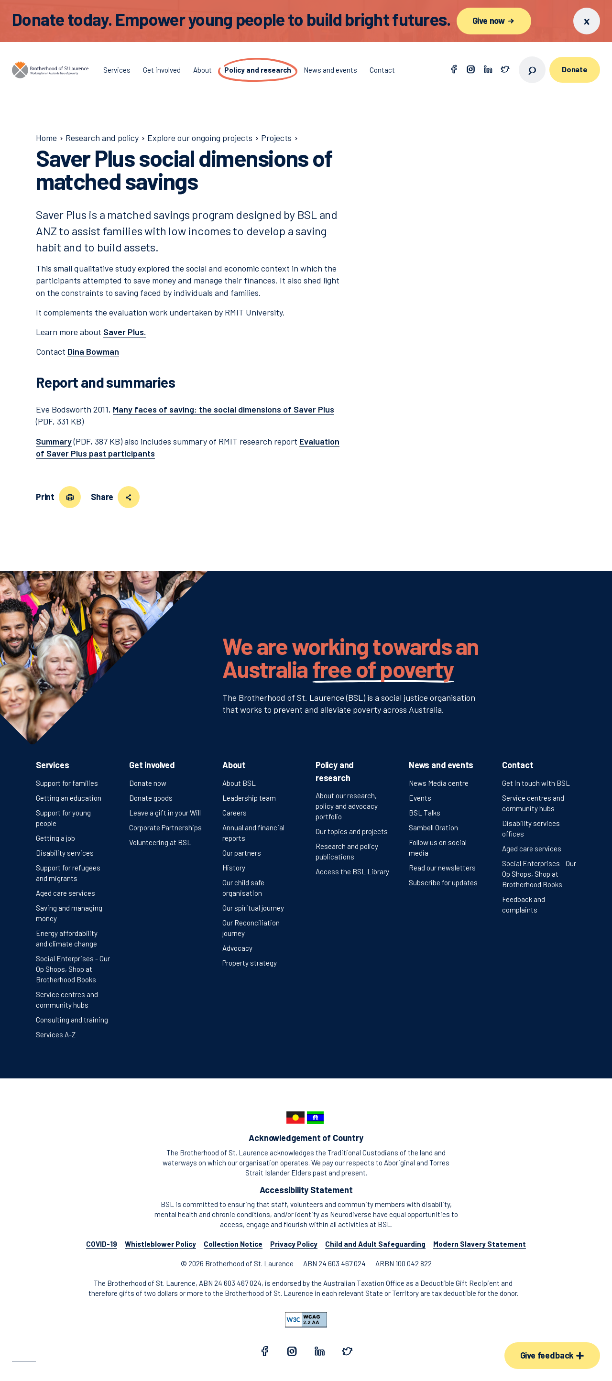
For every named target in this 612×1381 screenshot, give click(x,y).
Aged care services (65, 893)
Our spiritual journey (253, 907)
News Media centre (439, 783)
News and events (441, 765)
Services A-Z (56, 1034)
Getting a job (55, 838)
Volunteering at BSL (160, 842)
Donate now (147, 783)
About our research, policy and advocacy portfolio (347, 806)
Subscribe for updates (443, 882)
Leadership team (249, 798)
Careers (234, 812)
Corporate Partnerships (165, 827)
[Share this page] (129, 497)
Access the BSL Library (352, 871)
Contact (518, 765)
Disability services (65, 852)
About (234, 765)
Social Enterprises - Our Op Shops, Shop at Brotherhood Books (73, 969)
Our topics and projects (352, 831)
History (233, 867)
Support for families (67, 783)
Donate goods (151, 798)
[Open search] (532, 69)
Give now (493, 20)
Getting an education (68, 798)
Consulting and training (72, 1019)
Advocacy (237, 948)
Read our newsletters (442, 867)
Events (420, 798)
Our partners (241, 852)
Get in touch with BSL (536, 783)
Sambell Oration (433, 827)
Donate (575, 69)
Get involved (152, 765)
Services (52, 765)
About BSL (239, 783)
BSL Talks (424, 812)
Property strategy (249, 962)
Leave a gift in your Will (165, 812)
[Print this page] (70, 497)
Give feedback (552, 1355)
